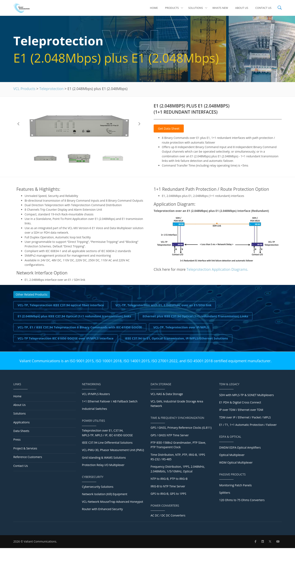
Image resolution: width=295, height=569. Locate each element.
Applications (21, 422)
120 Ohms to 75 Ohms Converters (241, 500)
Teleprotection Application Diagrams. (217, 269)
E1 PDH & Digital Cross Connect (240, 402)
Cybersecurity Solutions (97, 487)
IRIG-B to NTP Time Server (168, 486)
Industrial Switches (94, 409)
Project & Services (25, 448)
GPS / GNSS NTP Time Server (170, 435)
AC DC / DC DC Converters (168, 515)
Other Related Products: (32, 294)
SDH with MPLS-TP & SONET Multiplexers (246, 395)
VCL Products (24, 88)
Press (16, 439)
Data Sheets (21, 431)
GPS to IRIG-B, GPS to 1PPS (168, 494)
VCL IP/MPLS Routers (96, 394)
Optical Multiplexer (232, 455)
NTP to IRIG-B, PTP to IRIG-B (169, 479)
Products (174, 8)
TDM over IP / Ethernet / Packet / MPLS (245, 417)
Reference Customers (27, 457)
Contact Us (263, 8)
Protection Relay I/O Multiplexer (103, 465)
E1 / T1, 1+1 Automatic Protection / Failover (248, 425)
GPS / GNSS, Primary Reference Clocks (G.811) (181, 428)
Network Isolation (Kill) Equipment (104, 494)
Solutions (197, 8)
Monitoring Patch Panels (235, 485)
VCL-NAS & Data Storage (167, 394)
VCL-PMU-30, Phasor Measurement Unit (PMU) (113, 450)
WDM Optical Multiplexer (236, 462)
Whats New (220, 8)
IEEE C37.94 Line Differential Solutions (107, 442)
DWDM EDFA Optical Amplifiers (240, 447)
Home (154, 8)
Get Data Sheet (168, 128)
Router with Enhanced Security (102, 509)
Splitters (224, 493)
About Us (241, 8)
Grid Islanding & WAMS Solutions (104, 457)
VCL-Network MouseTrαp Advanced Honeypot (112, 502)
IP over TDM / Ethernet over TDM (241, 410)
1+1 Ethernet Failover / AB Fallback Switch (109, 401)
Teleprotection (51, 88)
